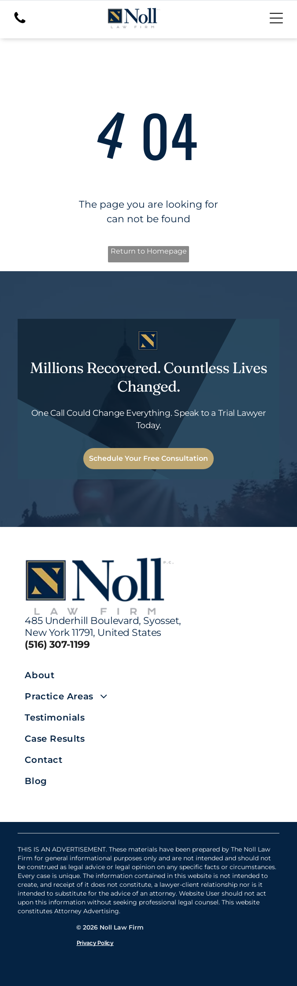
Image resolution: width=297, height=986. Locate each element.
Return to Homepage (149, 251)
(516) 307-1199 (57, 644)
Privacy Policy (95, 942)
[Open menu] (276, 18)
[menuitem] (86, 675)
